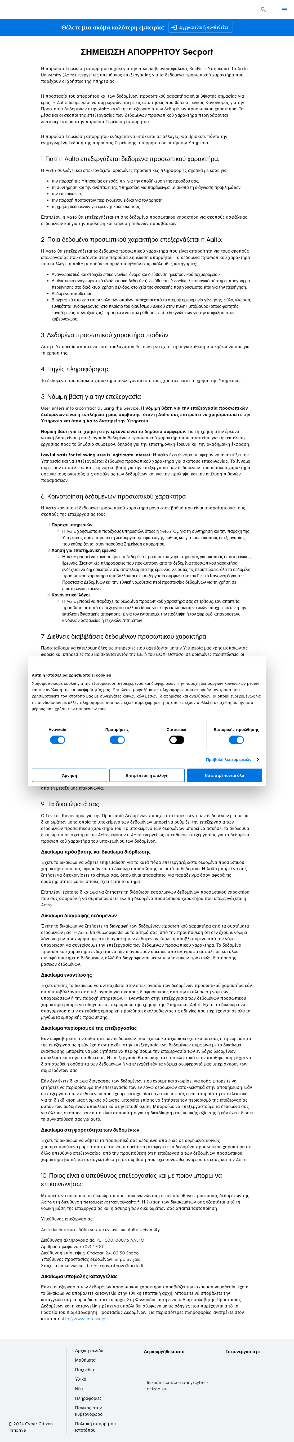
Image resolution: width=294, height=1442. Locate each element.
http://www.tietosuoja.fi (84, 1318)
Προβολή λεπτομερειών (229, 759)
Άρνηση (69, 775)
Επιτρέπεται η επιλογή (147, 775)
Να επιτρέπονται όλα (224, 775)
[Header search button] (263, 9)
